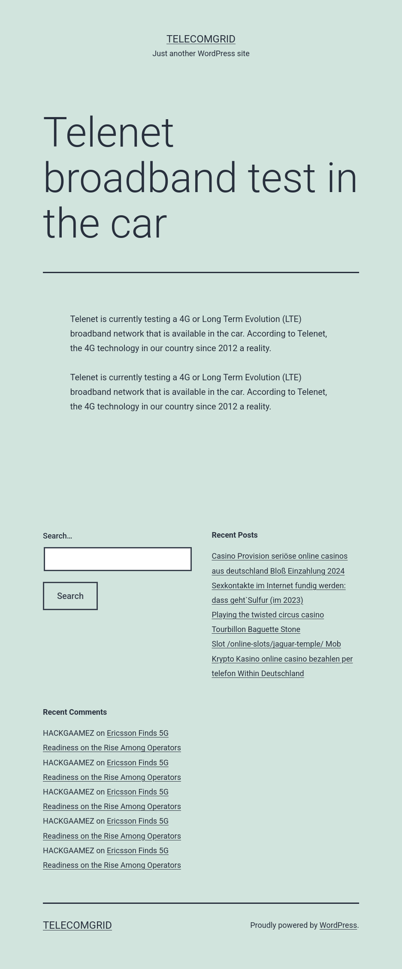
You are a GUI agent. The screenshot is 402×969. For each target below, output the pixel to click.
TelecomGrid (201, 39)
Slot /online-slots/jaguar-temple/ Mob (276, 643)
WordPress (338, 925)
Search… (58, 535)
